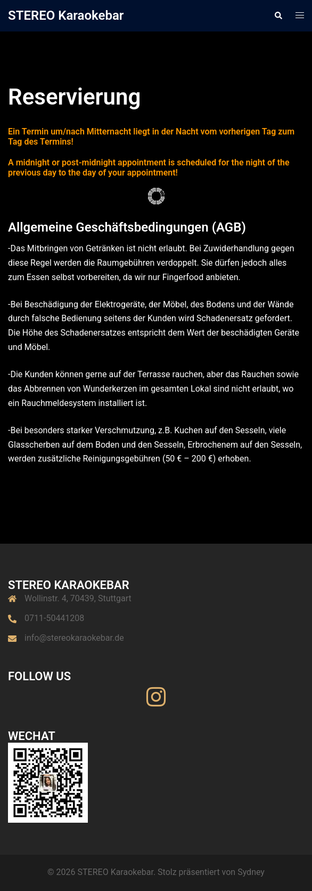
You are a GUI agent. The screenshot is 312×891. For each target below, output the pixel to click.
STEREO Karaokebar (66, 15)
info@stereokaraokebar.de (74, 638)
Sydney (251, 872)
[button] (278, 15)
